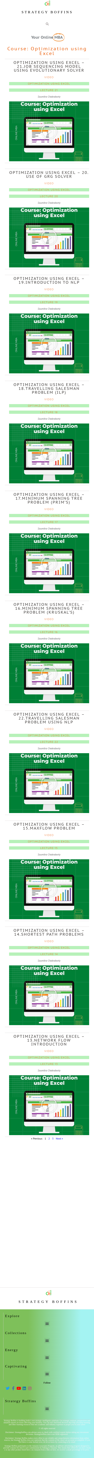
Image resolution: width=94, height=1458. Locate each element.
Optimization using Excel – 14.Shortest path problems (49, 932)
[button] (49, 131)
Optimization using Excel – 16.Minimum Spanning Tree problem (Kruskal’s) (49, 608)
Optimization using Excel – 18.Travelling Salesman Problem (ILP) (49, 388)
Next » (59, 1138)
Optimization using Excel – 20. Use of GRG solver (49, 174)
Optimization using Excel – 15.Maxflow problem (49, 826)
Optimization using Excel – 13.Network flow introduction (49, 1040)
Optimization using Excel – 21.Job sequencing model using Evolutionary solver (49, 66)
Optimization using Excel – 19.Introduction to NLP (49, 280)
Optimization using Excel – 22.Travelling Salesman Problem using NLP (49, 718)
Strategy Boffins (47, 12)
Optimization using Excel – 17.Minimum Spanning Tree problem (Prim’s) (49, 498)
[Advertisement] (47, 1166)
